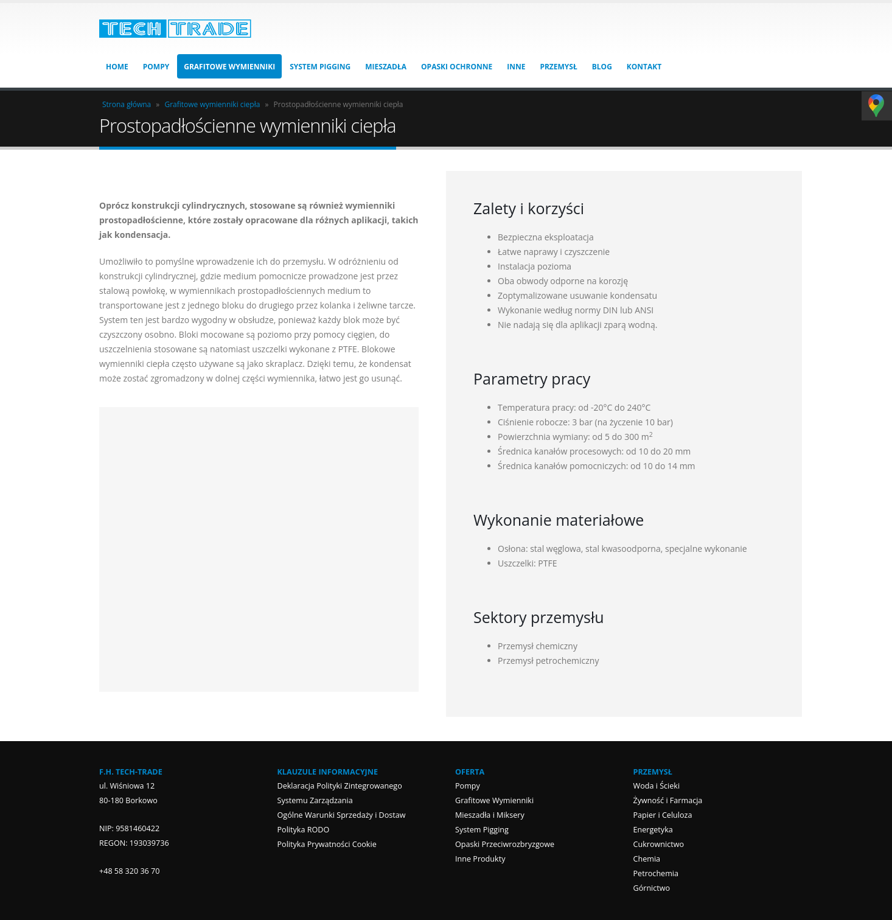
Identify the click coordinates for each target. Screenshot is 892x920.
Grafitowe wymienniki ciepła (212, 104)
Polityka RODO (303, 829)
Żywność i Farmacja (668, 800)
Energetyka (653, 829)
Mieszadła (385, 66)
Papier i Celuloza (662, 815)
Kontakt (644, 66)
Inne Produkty (480, 859)
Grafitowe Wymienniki (229, 66)
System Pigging (320, 66)
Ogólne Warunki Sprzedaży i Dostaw (341, 815)
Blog (602, 66)
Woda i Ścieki (656, 786)
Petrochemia (656, 873)
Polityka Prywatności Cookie (327, 844)
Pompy (156, 66)
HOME (117, 66)
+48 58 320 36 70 (129, 871)
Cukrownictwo (659, 844)
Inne (516, 66)
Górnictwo (652, 888)
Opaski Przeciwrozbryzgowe (504, 844)
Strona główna (126, 104)
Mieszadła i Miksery (489, 815)
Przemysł (558, 66)
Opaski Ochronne (456, 66)
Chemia (647, 859)
